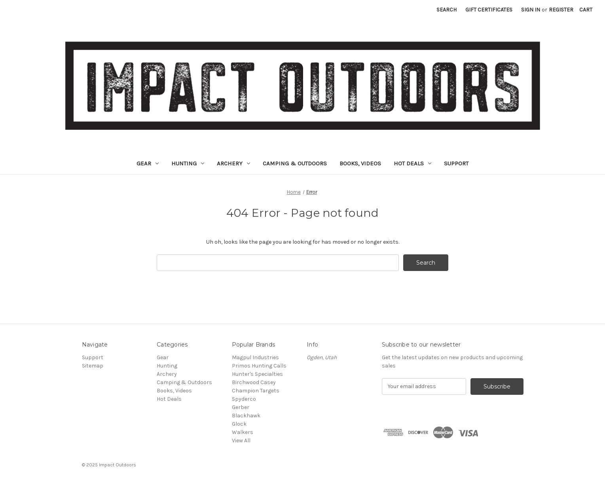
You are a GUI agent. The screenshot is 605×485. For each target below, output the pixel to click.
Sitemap (92, 365)
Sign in (530, 9)
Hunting (187, 163)
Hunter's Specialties (257, 374)
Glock (239, 424)
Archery (233, 163)
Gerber (240, 407)
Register (561, 9)
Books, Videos (360, 163)
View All (241, 440)
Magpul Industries (255, 357)
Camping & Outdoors (295, 163)
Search (446, 9)
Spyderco (244, 399)
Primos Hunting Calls (259, 365)
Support (456, 163)
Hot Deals (412, 163)
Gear (148, 163)
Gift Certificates (488, 9)
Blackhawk (246, 415)
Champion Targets (255, 390)
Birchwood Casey (254, 382)
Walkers (242, 432)
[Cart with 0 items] (586, 9)
